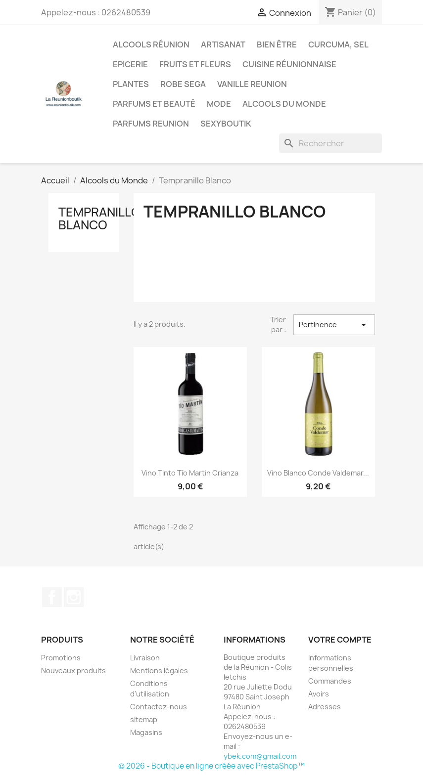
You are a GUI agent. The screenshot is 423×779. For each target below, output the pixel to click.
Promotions (61, 657)
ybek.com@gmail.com (260, 756)
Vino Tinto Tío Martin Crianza (189, 472)
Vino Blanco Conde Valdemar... (318, 472)
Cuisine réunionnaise (289, 64)
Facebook (52, 597)
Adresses (324, 706)
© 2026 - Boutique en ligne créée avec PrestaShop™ (211, 766)
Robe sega (183, 84)
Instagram (74, 597)
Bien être (277, 44)
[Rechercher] (330, 143)
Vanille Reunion (252, 84)
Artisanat (223, 44)
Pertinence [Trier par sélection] (334, 325)
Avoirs (318, 693)
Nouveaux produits (73, 670)
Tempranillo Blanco (99, 218)
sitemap (143, 719)
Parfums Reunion (151, 123)
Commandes (329, 681)
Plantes (131, 84)
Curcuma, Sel (338, 44)
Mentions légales (159, 670)
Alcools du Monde (284, 103)
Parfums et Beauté (154, 103)
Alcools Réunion (151, 44)
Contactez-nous (158, 706)
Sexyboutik (225, 123)
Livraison (145, 657)
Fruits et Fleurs (195, 64)
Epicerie (130, 64)
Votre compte (340, 639)
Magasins (146, 732)
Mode (219, 103)
